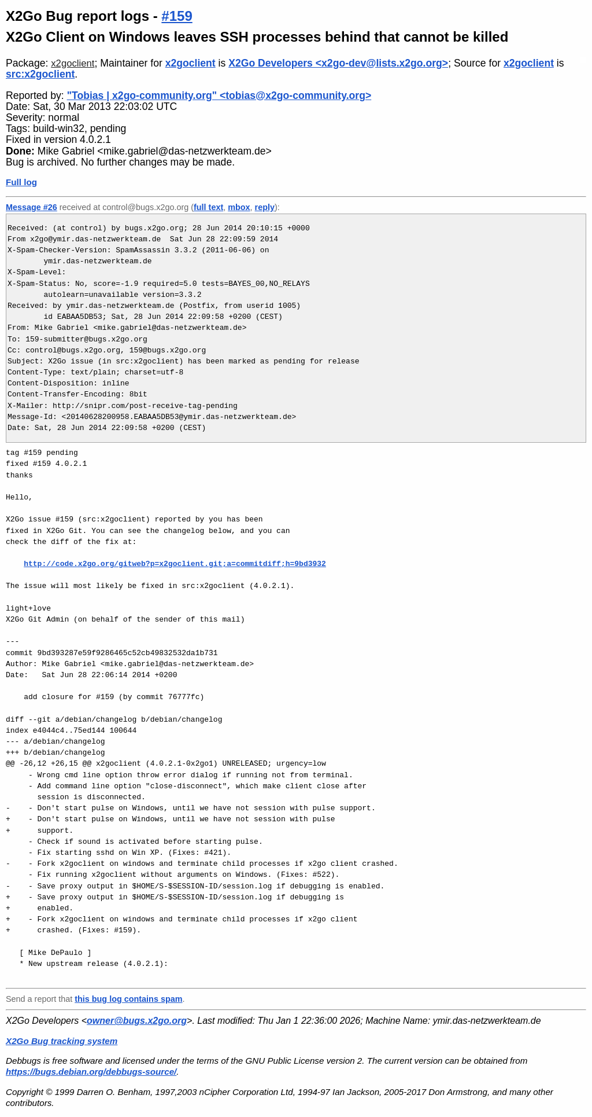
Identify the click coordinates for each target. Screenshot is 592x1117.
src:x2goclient (40, 74)
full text (208, 207)
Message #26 (31, 207)
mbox (239, 207)
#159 (176, 16)
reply (265, 207)
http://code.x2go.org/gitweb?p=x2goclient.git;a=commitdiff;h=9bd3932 (175, 563)
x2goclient (72, 63)
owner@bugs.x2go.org (137, 1021)
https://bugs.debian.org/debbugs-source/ (91, 1071)
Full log (21, 182)
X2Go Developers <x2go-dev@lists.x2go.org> (338, 63)
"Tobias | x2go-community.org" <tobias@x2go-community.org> (219, 95)
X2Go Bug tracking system (61, 1041)
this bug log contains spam (128, 999)
